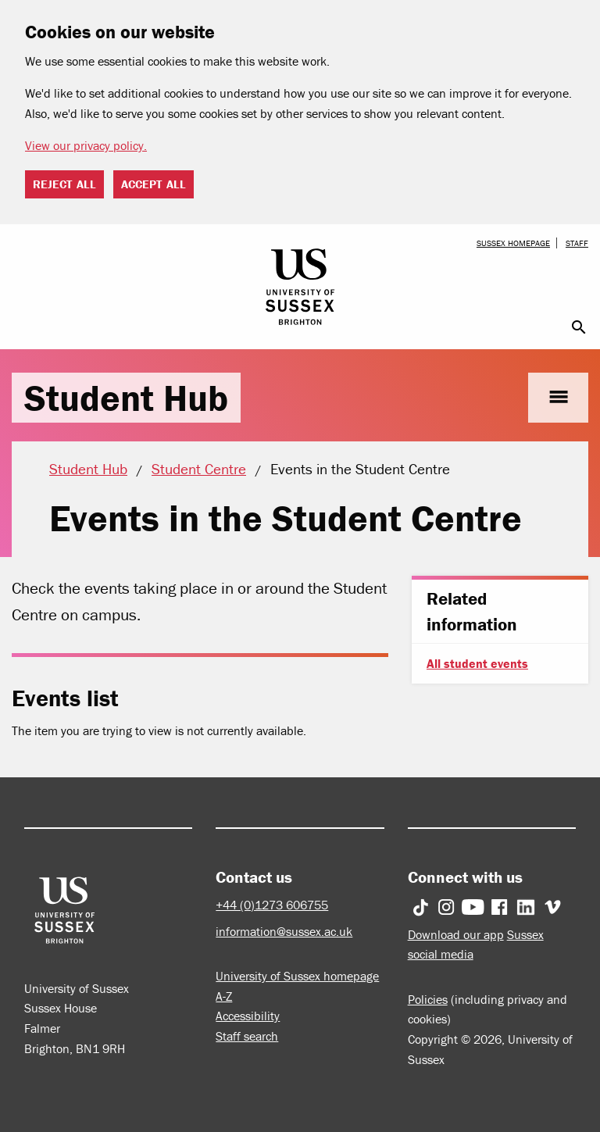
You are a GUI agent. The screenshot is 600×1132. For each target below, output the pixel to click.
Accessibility (248, 1015)
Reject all (64, 184)
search (579, 327)
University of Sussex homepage (297, 976)
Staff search (247, 1036)
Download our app (456, 934)
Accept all (153, 184)
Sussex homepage (513, 242)
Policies (428, 999)
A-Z (224, 996)
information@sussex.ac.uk (284, 931)
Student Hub (126, 397)
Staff (577, 242)
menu (558, 397)
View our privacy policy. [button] (86, 145)
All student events (477, 663)
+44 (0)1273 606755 (272, 904)
